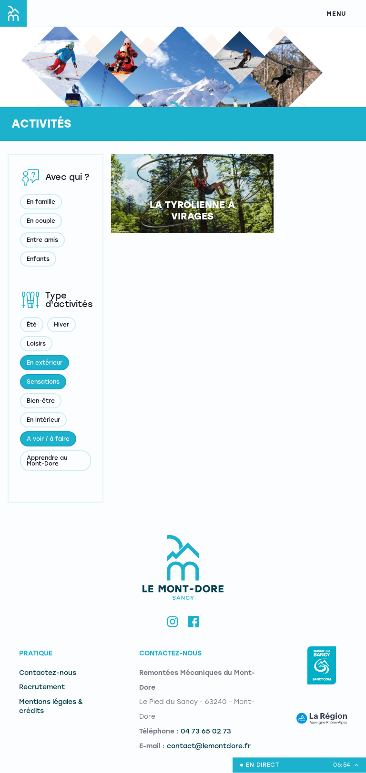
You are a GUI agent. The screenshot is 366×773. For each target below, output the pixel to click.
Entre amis (42, 240)
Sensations (43, 381)
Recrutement (42, 687)
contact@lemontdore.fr (209, 746)
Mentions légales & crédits (51, 706)
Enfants (38, 259)
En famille (41, 201)
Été (32, 324)
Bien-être (41, 400)
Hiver (61, 324)
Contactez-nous (47, 673)
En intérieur (43, 419)
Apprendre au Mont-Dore (47, 461)
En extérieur (44, 362)
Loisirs (36, 343)
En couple (41, 221)
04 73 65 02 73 (206, 731)
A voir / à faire (48, 439)
